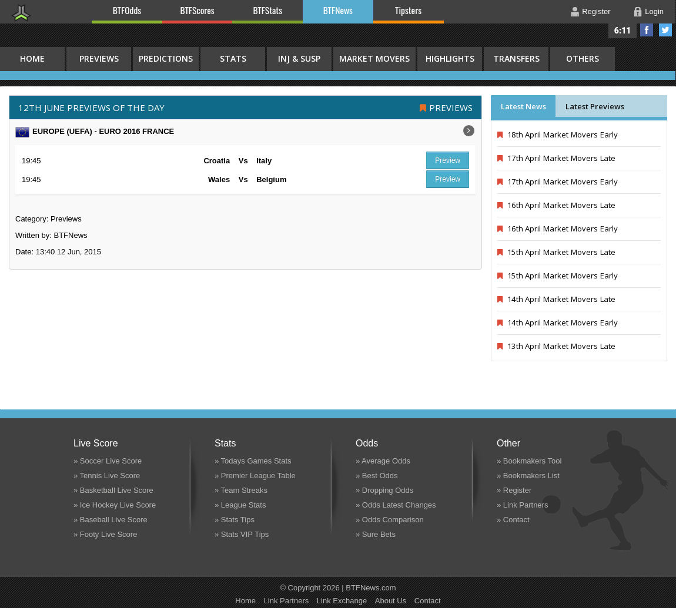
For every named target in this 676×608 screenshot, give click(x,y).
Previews (99, 58)
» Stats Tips (235, 519)
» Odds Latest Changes (396, 504)
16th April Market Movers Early (557, 228)
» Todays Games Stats (253, 460)
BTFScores (197, 10)
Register (596, 11)
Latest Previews (594, 106)
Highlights (450, 58)
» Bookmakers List (528, 475)
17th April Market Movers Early (557, 181)
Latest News (523, 106)
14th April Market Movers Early (557, 322)
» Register (514, 490)
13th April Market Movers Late (556, 346)
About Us (390, 600)
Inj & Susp (299, 58)
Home (245, 600)
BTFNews (338, 10)
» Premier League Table (255, 475)
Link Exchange (342, 600)
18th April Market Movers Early (557, 134)
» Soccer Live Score (107, 460)
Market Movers (374, 58)
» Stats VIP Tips (242, 534)
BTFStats (268, 10)
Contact (427, 600)
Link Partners (286, 600)
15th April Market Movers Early (557, 275)
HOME (32, 58)
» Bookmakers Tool (529, 460)
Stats (233, 58)
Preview (447, 160)
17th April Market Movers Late (556, 158)
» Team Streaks (241, 490)
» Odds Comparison (390, 519)
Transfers (516, 58)
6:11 (622, 30)
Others (582, 58)
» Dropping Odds (384, 490)
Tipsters (408, 10)
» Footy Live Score (105, 534)
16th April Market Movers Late (556, 205)
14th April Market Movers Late (556, 299)
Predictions (166, 58)
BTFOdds (127, 10)
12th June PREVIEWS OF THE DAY (91, 107)
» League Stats (240, 504)
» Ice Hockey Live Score (114, 504)
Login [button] (654, 11)
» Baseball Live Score (110, 519)
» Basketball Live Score (113, 490)
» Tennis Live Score (106, 475)
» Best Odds (377, 475)
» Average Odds (383, 460)
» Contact (513, 519)
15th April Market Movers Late (556, 252)
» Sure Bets (376, 534)
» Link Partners (522, 504)
